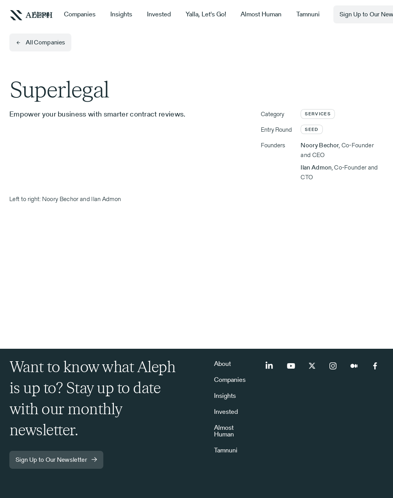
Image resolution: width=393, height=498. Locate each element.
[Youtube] (290, 365)
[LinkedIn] (269, 365)
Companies (80, 14)
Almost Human (261, 14)
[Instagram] (333, 365)
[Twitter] (311, 365)
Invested (159, 14)
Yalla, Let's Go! (206, 14)
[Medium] (354, 365)
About (41, 14)
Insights (121, 14)
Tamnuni (308, 14)
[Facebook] (375, 365)
